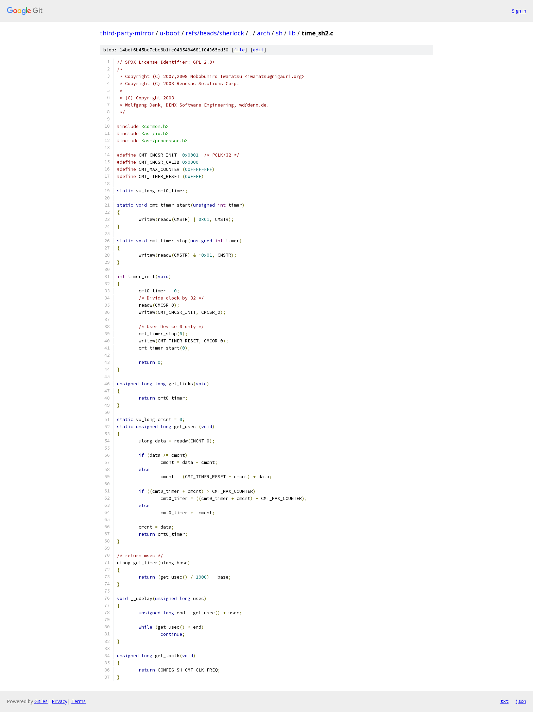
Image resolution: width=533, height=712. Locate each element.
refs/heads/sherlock (215, 33)
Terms (78, 701)
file (239, 50)
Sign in (519, 10)
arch (263, 33)
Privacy (59, 701)
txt (504, 701)
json (520, 701)
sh (279, 33)
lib (292, 33)
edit (258, 50)
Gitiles (41, 701)
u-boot (170, 33)
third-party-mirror (127, 33)
